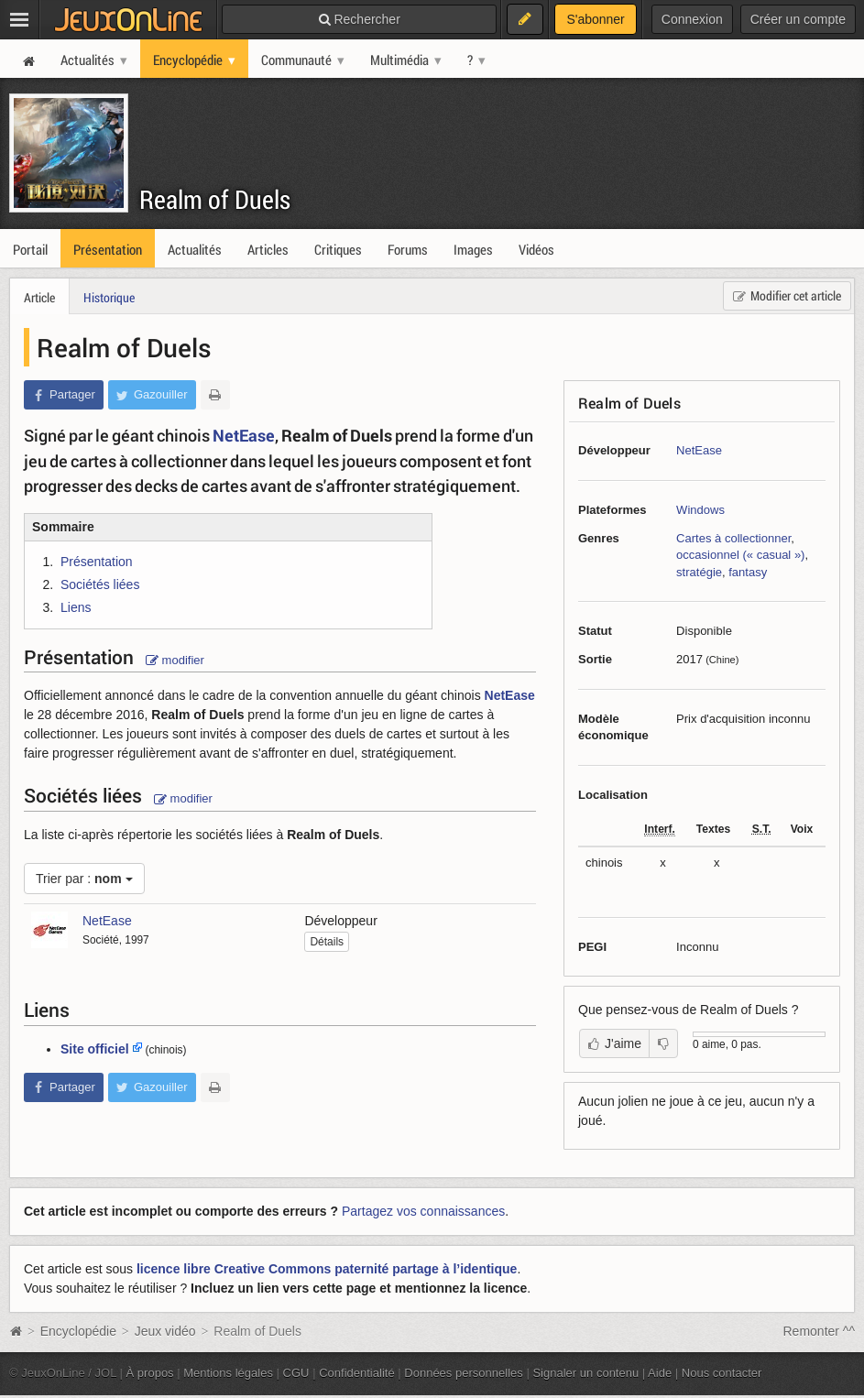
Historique (109, 297)
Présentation (96, 561)
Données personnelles (463, 1373)
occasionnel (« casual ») (740, 555)
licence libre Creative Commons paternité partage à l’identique (327, 1268)
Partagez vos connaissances (423, 1211)
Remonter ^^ (819, 1331)
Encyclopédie (78, 1331)
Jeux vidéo (165, 1331)
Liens (75, 607)
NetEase (699, 450)
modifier (175, 660)
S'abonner (595, 19)
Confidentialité (357, 1373)
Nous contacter (722, 1373)
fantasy (747, 572)
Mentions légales (228, 1373)
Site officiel (94, 1049)
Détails (327, 941)
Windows (700, 510)
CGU (296, 1373)
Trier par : (84, 878)
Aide (660, 1373)
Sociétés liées (99, 584)
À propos (150, 1373)
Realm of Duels (214, 199)
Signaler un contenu (585, 1373)
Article (39, 297)
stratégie (699, 572)
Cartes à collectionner (733, 538)
